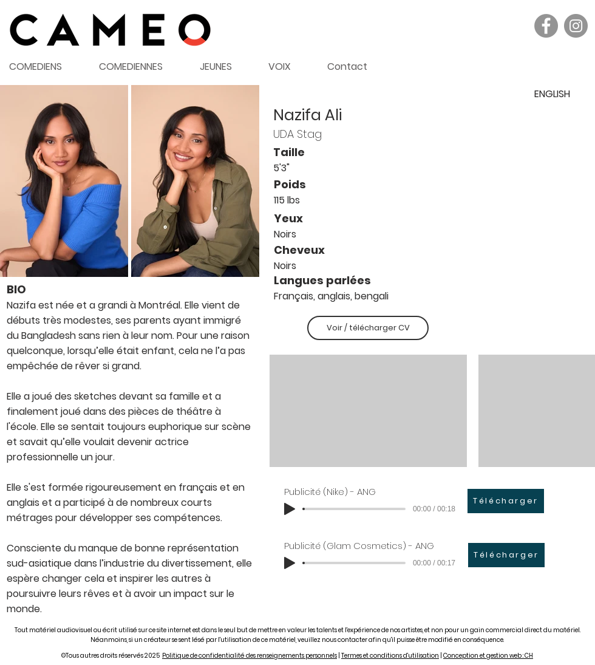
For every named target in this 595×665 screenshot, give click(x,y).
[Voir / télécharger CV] (368, 328)
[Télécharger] (505, 501)
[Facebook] (546, 26)
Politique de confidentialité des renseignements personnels (249, 655)
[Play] (289, 509)
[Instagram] (576, 26)
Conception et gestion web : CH (488, 655)
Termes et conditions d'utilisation (390, 655)
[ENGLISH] (552, 94)
